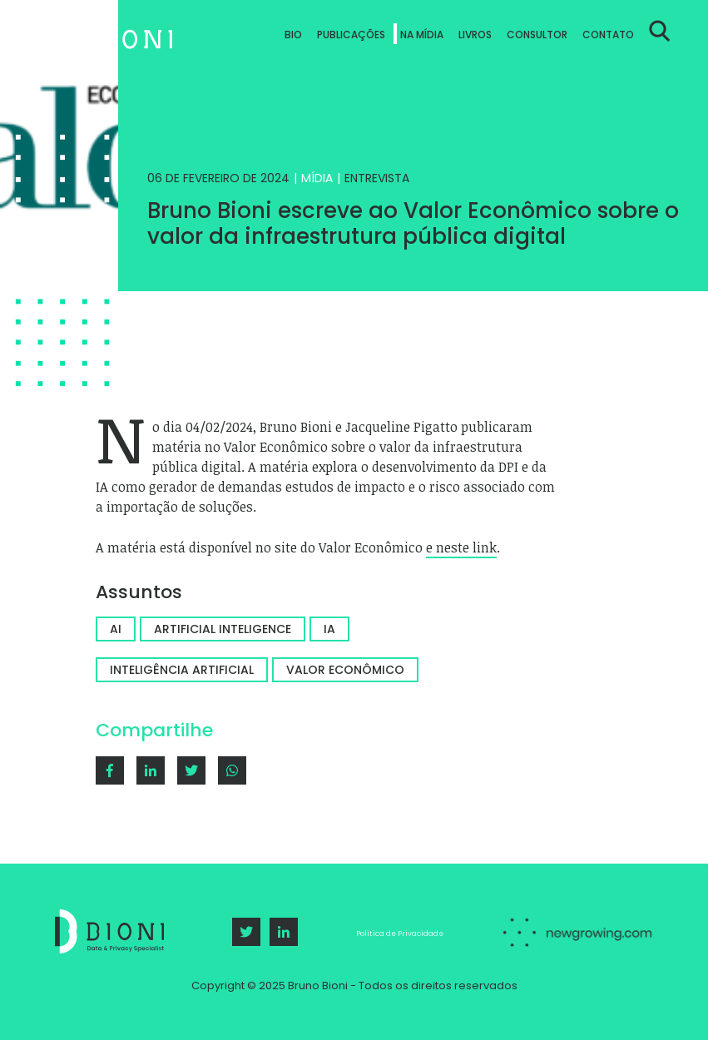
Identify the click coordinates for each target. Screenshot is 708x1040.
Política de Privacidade (399, 933)
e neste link (461, 547)
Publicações (351, 34)
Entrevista (376, 178)
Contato (608, 34)
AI (115, 629)
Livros (475, 34)
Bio (293, 34)
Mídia (317, 178)
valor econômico (345, 669)
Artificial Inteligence (222, 629)
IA (329, 629)
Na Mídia (421, 34)
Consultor (537, 34)
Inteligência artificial (182, 669)
